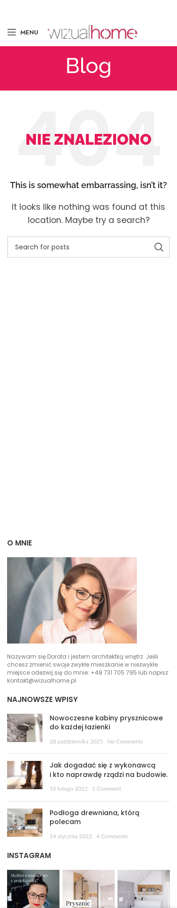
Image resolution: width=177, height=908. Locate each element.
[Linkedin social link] (115, 8)
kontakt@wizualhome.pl (41, 681)
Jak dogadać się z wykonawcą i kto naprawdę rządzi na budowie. (109, 769)
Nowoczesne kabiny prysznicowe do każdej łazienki (106, 722)
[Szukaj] (88, 247)
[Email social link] (87, 8)
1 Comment (106, 788)
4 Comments (112, 836)
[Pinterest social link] (102, 8)
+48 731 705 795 (114, 673)
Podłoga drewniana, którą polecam (94, 817)
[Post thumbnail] (24, 730)
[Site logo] (92, 31)
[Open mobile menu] (22, 32)
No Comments (125, 741)
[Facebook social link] (61, 8)
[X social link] (74, 8)
